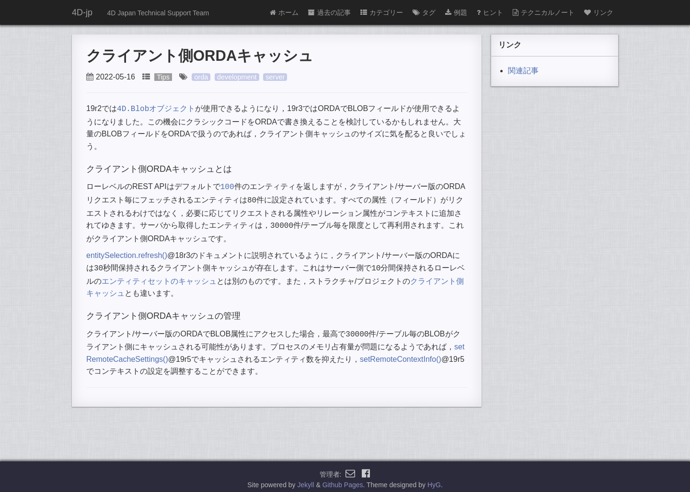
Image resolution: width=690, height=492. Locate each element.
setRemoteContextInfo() (400, 353)
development (236, 77)
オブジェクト (156, 108)
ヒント (490, 12)
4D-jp (82, 12)
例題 (456, 12)
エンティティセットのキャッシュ (159, 276)
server (275, 77)
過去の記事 (329, 12)
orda (201, 77)
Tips (163, 77)
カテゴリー (381, 12)
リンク (598, 12)
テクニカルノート (544, 12)
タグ (424, 12)
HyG (434, 479)
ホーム (284, 12)
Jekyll (306, 479)
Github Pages (342, 479)
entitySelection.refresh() (126, 251)
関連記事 (523, 71)
